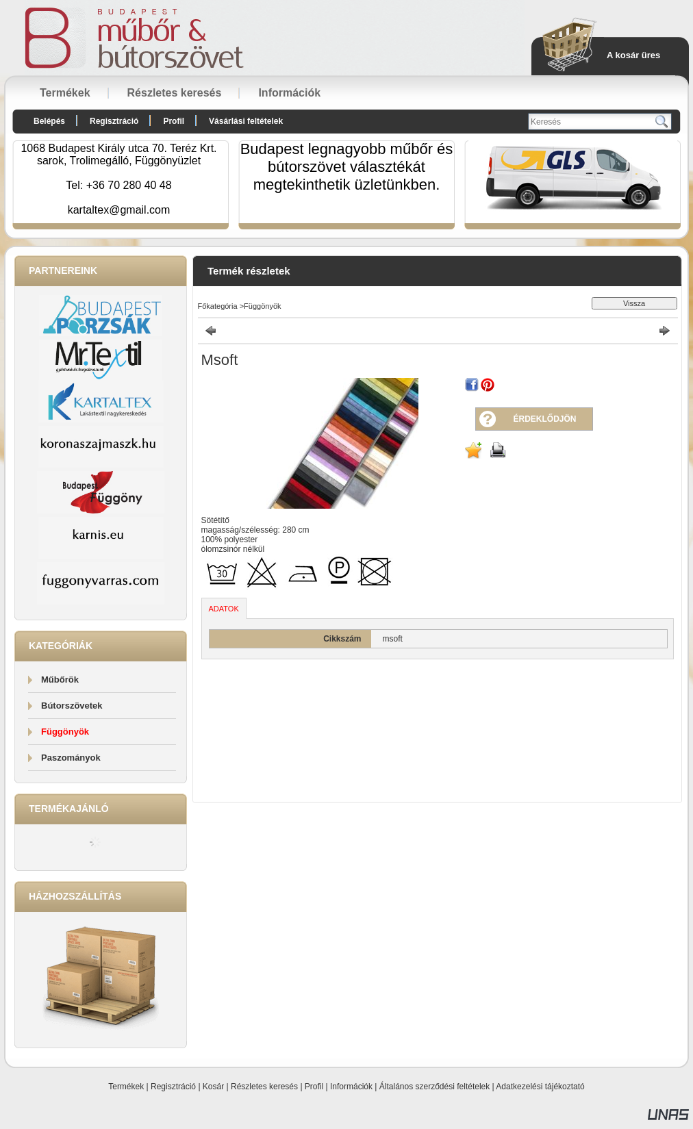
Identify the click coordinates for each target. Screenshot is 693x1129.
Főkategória (218, 306)
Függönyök (65, 731)
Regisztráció (173, 1086)
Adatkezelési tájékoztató (540, 1086)
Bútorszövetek (72, 705)
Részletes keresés (264, 1086)
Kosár (213, 1086)
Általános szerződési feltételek (434, 1086)
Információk (351, 1086)
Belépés (49, 121)
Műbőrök (60, 679)
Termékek (126, 1086)
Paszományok (71, 757)
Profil (314, 1086)
